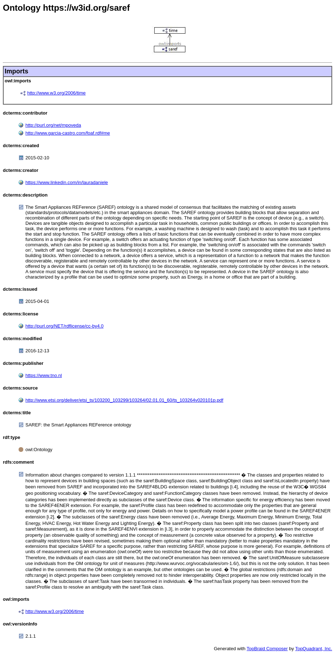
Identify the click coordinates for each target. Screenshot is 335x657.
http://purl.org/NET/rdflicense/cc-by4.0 (64, 326)
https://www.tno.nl (43, 375)
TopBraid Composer (267, 648)
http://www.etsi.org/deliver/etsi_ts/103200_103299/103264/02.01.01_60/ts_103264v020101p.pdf (124, 400)
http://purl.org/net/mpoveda (53, 125)
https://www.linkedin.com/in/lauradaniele (66, 182)
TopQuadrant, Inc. (313, 648)
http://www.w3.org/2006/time (56, 93)
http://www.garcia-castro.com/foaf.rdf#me (67, 133)
